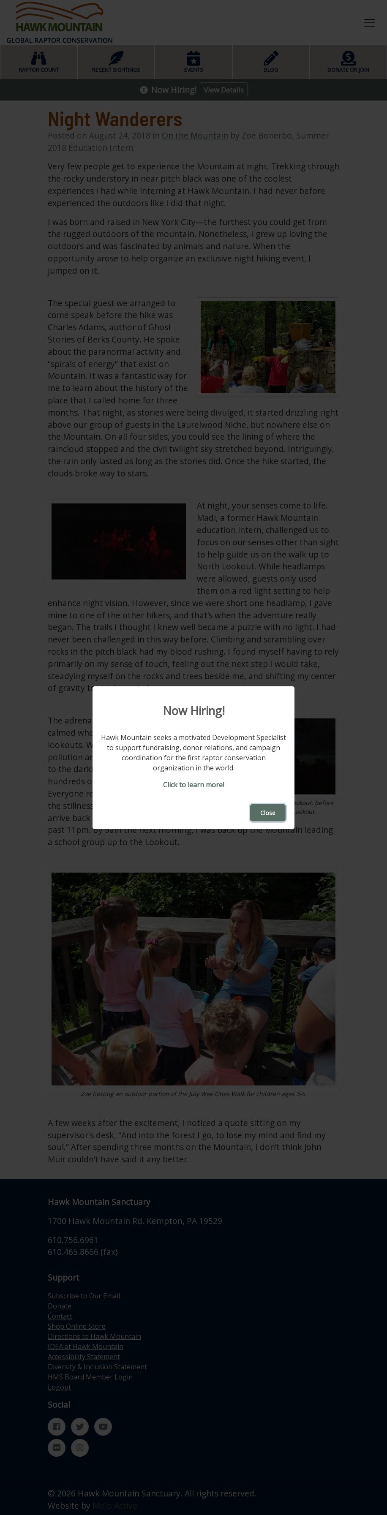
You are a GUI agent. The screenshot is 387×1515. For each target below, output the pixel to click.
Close (267, 813)
